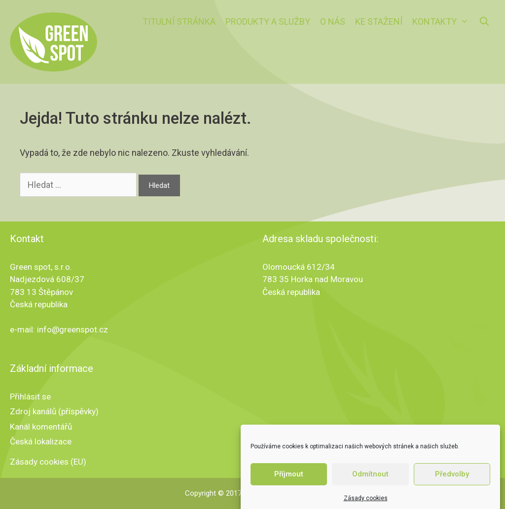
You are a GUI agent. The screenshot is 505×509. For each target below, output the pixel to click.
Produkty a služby (267, 21)
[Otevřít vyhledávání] (484, 21)
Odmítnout (370, 478)
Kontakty (442, 21)
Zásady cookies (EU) (48, 462)
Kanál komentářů (41, 427)
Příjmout (288, 478)
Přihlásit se (30, 396)
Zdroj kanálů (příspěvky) (54, 411)
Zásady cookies (366, 502)
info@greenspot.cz (72, 329)
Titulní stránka (179, 21)
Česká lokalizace (41, 441)
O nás (332, 21)
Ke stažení (378, 21)
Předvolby (452, 478)
